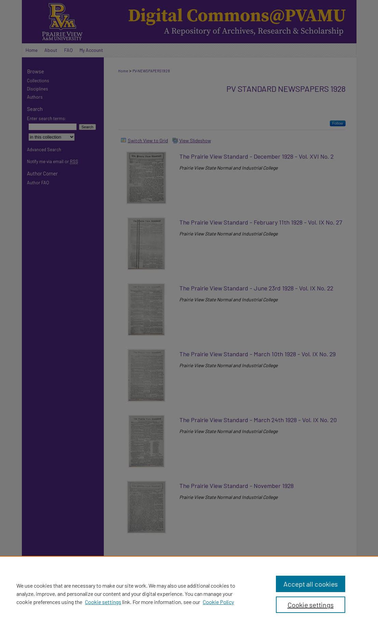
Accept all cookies (310, 584)
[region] (189, 593)
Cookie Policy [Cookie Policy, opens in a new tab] (218, 602)
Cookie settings (103, 602)
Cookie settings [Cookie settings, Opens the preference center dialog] (311, 605)
